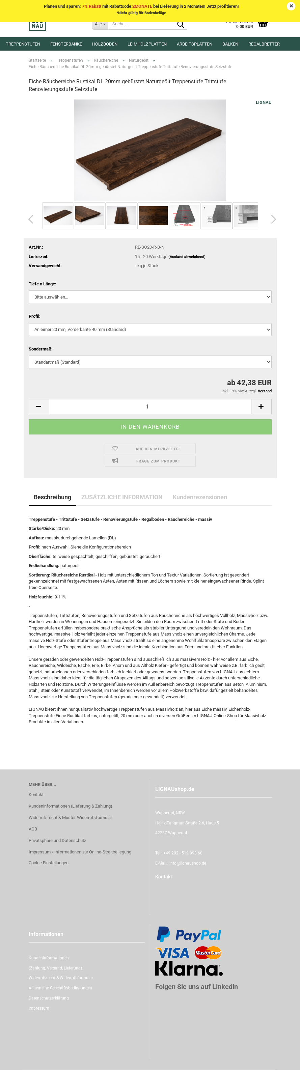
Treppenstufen (23, 44)
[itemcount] (150, 406)
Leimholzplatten (147, 44)
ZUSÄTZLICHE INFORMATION (122, 497)
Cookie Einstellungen (49, 862)
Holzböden (104, 44)
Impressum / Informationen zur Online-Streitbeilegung (80, 851)
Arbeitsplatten (194, 44)
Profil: (34, 316)
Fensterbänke (66, 44)
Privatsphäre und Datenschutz (57, 840)
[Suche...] (100, 24)
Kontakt (36, 794)
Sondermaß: (41, 348)
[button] (28, 219)
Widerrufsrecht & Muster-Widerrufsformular (70, 817)
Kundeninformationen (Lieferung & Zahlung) (70, 806)
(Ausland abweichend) (187, 257)
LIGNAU (264, 102)
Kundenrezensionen (200, 497)
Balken (230, 44)
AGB (33, 829)
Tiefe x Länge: (42, 283)
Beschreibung (52, 497)
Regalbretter (264, 44)
